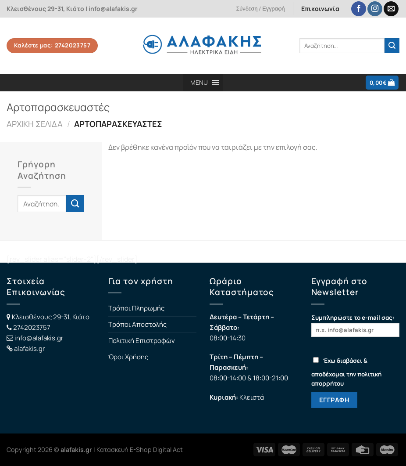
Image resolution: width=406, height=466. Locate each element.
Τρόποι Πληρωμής (136, 308)
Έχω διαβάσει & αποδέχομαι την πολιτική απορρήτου (346, 372)
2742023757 (31, 327)
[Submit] (392, 45)
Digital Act (168, 449)
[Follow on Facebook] (358, 9)
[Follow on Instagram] (374, 9)
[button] (199, 82)
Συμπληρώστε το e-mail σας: (355, 325)
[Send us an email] (391, 9)
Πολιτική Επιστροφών (141, 340)
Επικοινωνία (320, 8)
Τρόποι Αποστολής (137, 324)
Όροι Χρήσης (128, 356)
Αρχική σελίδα (35, 124)
